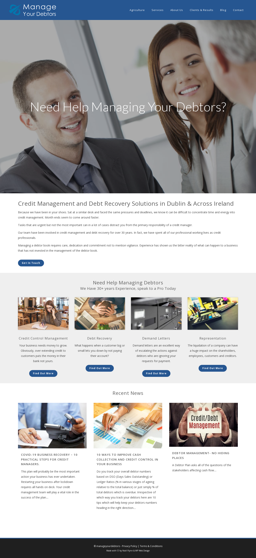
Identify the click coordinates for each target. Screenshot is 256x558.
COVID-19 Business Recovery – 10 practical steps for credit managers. (49, 459)
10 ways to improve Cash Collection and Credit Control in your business (127, 459)
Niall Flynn (127, 550)
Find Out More (43, 373)
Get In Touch (31, 263)
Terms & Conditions (151, 546)
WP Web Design (142, 550)
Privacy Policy (129, 546)
